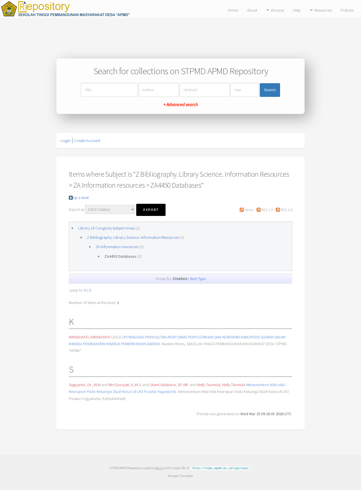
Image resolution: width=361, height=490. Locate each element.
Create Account (87, 140)
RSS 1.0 (267, 209)
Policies (347, 10)
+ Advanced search (180, 105)
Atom (249, 209)
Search (270, 90)
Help (297, 10)
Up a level (81, 197)
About (252, 10)
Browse (277, 10)
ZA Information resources (117, 246)
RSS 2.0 (286, 209)
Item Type (198, 278)
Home (233, 10)
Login (66, 140)
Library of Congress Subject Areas (106, 228)
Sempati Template (180, 475)
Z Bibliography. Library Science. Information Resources (133, 237)
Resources (323, 10)
